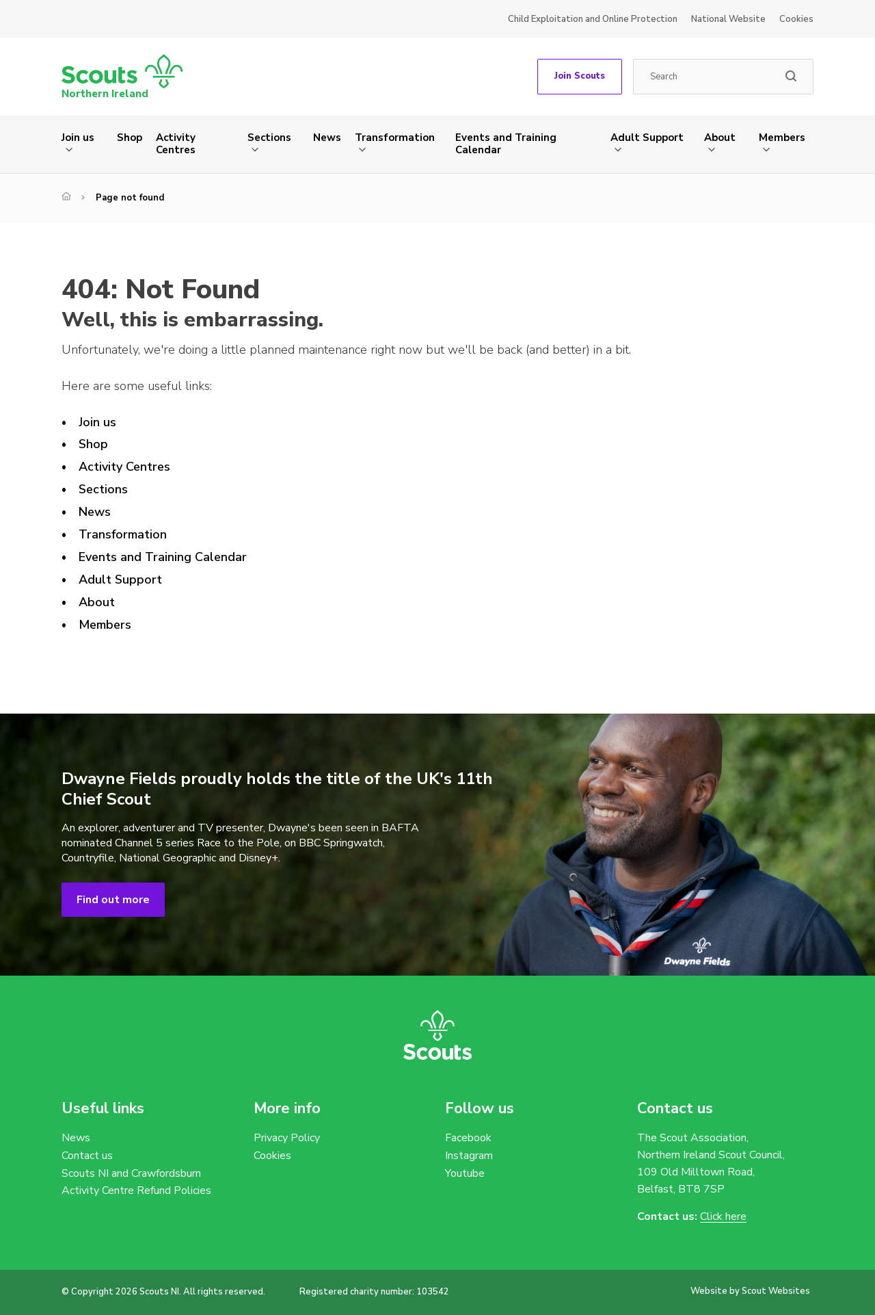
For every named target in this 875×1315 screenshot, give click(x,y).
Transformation (395, 137)
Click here (723, 1217)
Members (782, 137)
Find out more (113, 899)
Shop (129, 137)
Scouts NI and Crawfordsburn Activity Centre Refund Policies (136, 1182)
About (720, 137)
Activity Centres (176, 144)
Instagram (469, 1155)
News (327, 137)
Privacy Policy (287, 1137)
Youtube (465, 1173)
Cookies (796, 19)
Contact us (87, 1155)
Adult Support (647, 137)
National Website (728, 19)
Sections (269, 137)
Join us (78, 137)
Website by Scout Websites (750, 1291)
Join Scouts (579, 76)
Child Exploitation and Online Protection (592, 19)
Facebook (468, 1137)
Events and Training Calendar (505, 144)
